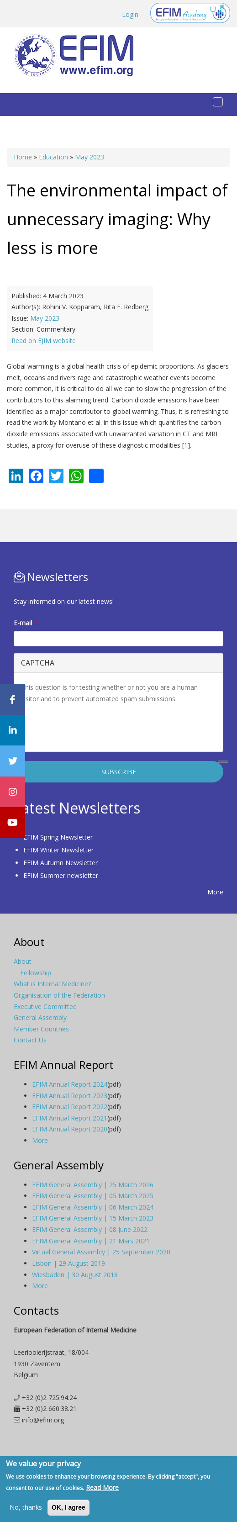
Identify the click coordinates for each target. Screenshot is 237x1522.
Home (23, 157)
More (215, 892)
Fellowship (35, 972)
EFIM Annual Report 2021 (69, 1118)
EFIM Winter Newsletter (58, 850)
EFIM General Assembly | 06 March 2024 (92, 1207)
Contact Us (30, 1040)
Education (53, 157)
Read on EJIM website (43, 340)
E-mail (25, 622)
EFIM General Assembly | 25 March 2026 (92, 1184)
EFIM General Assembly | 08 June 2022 (89, 1229)
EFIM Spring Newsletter (58, 837)
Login (130, 14)
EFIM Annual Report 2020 (69, 1129)
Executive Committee (45, 1006)
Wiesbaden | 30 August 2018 (75, 1274)
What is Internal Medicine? (52, 983)
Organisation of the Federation (59, 995)
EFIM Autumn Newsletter (60, 862)
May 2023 (89, 157)
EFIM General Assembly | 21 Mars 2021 (91, 1241)
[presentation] (90, 727)
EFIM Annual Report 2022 (69, 1106)
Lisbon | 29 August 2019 (68, 1263)
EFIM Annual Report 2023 (69, 1095)
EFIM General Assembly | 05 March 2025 (92, 1195)
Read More (102, 1487)
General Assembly (40, 1017)
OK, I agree (68, 1507)
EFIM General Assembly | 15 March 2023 (92, 1218)
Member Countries (41, 1029)
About (23, 961)
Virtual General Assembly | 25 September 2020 (101, 1251)
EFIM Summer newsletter (60, 875)
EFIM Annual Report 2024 (69, 1084)
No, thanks (26, 1507)
